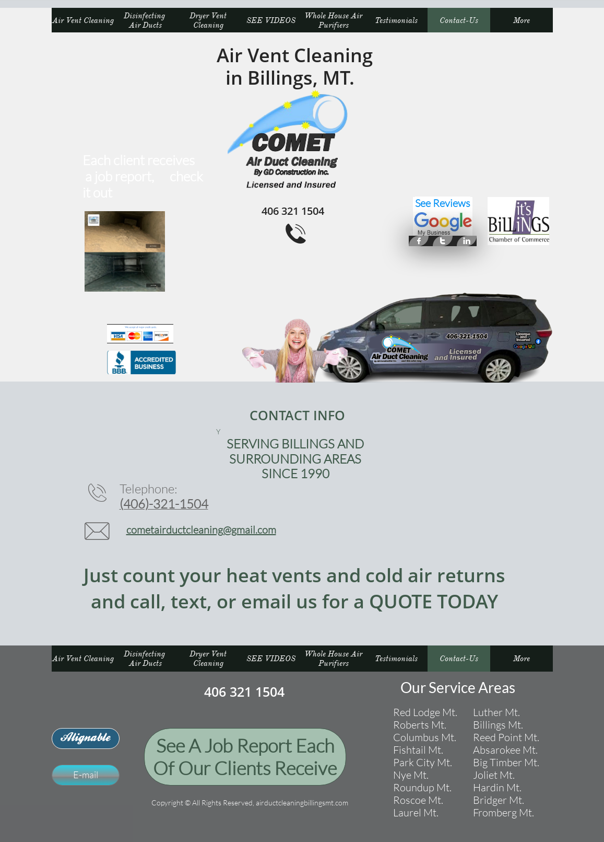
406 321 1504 (244, 691)
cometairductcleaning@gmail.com (201, 529)
